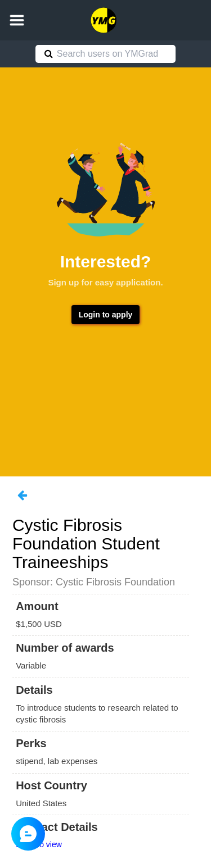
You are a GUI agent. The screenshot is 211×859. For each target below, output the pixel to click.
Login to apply (106, 314)
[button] (17, 20)
